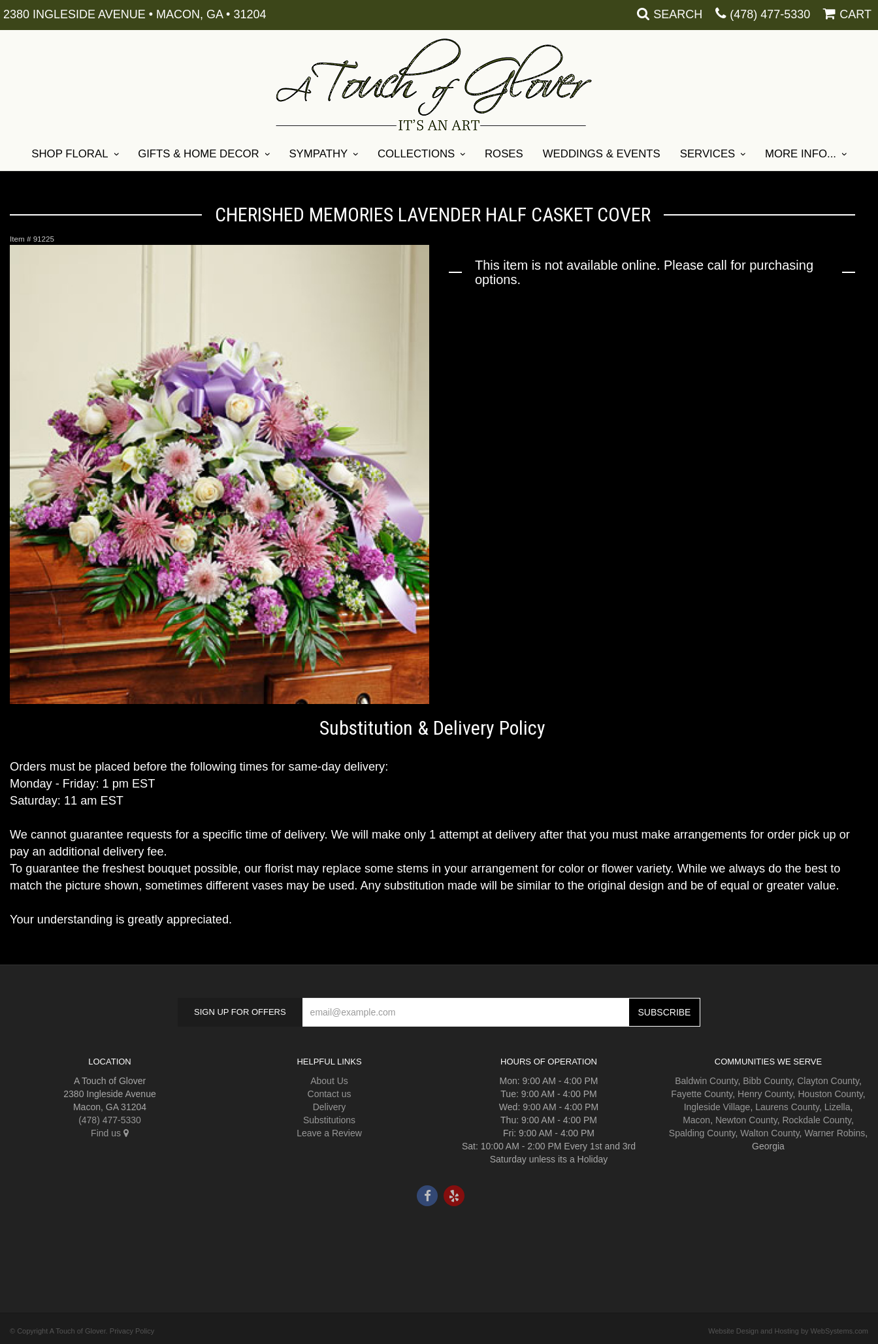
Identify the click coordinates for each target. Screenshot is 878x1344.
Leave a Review (329, 1133)
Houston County (830, 1094)
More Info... (800, 154)
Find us (110, 1133)
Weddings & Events (601, 154)
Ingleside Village (717, 1107)
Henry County (765, 1094)
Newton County (746, 1120)
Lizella (837, 1107)
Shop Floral (69, 154)
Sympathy (318, 154)
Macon (696, 1120)
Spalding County (702, 1133)
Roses (504, 154)
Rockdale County (816, 1120)
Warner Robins (834, 1133)
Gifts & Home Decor (198, 154)
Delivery (329, 1107)
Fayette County (701, 1094)
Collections (416, 154)
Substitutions (329, 1120)
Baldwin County (706, 1081)
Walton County (769, 1133)
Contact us (329, 1094)
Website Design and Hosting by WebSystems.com (788, 1331)
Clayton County (828, 1081)
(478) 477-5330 (770, 14)
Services (708, 154)
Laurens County (787, 1107)
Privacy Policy (132, 1331)
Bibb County (767, 1081)
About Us (329, 1081)
